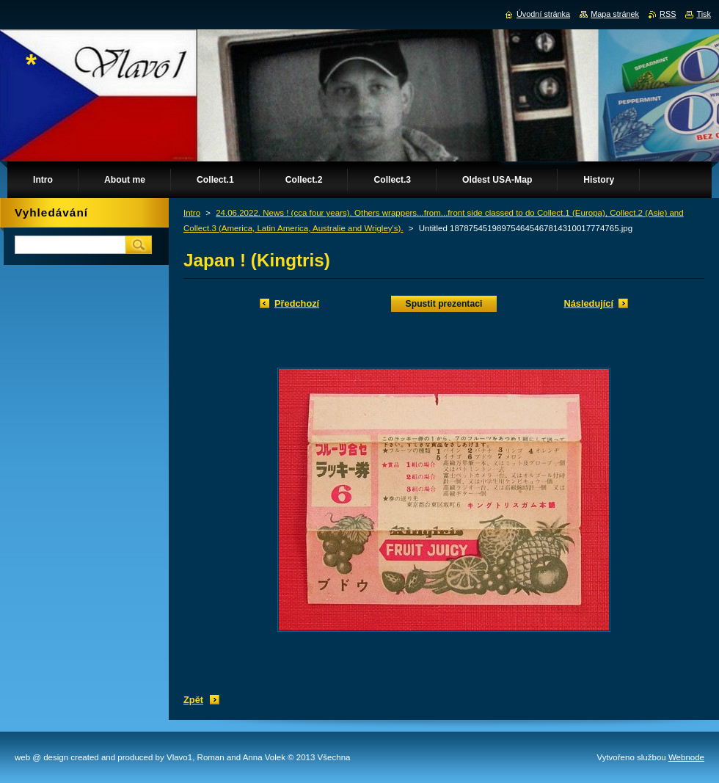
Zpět (193, 699)
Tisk (703, 14)
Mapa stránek (615, 14)
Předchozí (296, 303)
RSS (668, 14)
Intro (191, 212)
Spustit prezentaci (444, 304)
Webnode (686, 757)
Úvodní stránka (543, 14)
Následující (588, 303)
